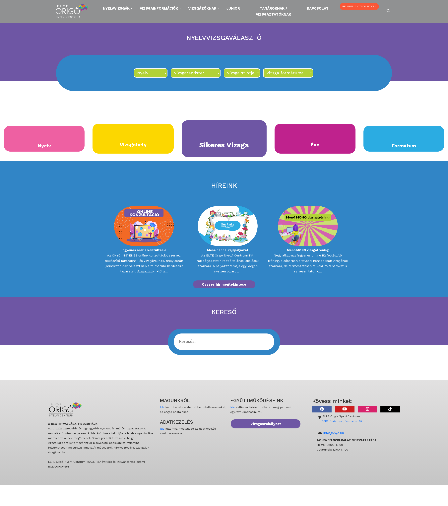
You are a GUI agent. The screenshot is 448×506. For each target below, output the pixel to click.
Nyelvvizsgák (116, 8)
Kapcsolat (318, 8)
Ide (162, 407)
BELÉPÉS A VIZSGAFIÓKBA (359, 6)
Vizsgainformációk (159, 8)
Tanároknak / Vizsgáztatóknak (273, 11)
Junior (233, 8)
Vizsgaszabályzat (265, 424)
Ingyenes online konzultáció (143, 250)
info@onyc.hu (333, 433)
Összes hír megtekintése (224, 284)
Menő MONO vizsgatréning (308, 250)
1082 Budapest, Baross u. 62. (342, 421)
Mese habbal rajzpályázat (227, 250)
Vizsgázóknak (202, 8)
